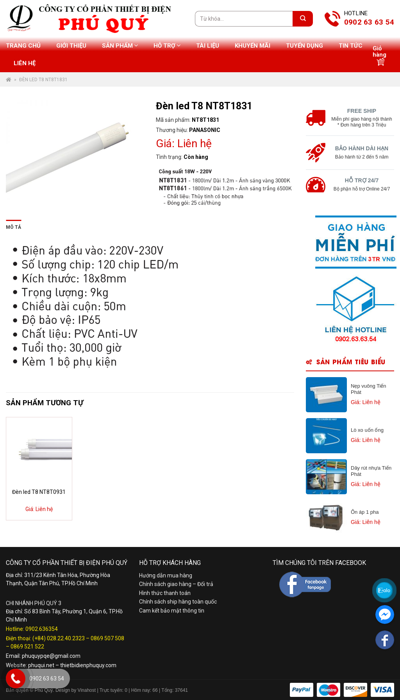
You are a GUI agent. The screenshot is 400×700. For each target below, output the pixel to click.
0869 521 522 (27, 646)
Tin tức (350, 46)
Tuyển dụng (304, 46)
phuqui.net (41, 665)
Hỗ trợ (167, 45)
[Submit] (303, 19)
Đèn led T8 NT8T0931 (39, 492)
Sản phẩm (120, 45)
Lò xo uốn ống (367, 430)
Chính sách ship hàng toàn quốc (178, 601)
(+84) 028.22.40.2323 (58, 638)
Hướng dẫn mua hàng (165, 575)
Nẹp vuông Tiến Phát (368, 389)
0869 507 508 (107, 638)
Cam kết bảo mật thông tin (171, 610)
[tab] (13, 226)
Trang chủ (23, 46)
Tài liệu (207, 46)
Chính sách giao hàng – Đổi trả (176, 584)
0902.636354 (41, 629)
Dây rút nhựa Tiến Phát (371, 471)
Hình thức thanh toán (165, 593)
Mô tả (13, 227)
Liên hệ (25, 63)
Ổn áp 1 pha (365, 512)
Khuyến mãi (252, 46)
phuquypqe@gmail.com (51, 656)
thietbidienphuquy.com (88, 665)
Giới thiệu (71, 46)
